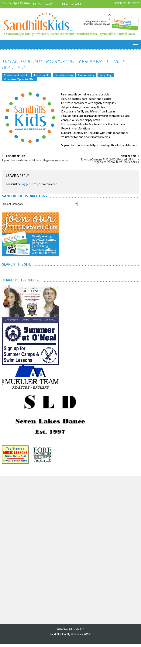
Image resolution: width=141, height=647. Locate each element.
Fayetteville (41, 75)
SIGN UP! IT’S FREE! (126, 3)
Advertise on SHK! (72, 4)
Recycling (105, 75)
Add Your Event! (42, 4)
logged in (27, 184)
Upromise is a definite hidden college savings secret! (35, 160)
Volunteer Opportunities (19, 79)
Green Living (86, 75)
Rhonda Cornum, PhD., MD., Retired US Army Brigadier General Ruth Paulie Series (110, 160)
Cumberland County (16, 75)
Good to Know (64, 75)
